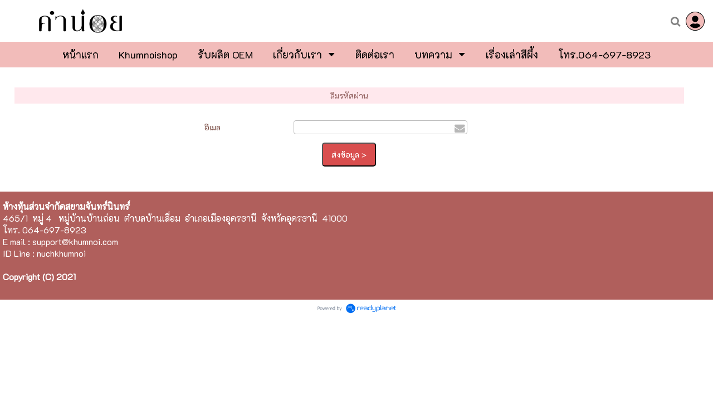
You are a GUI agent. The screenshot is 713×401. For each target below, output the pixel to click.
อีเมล (212, 127)
